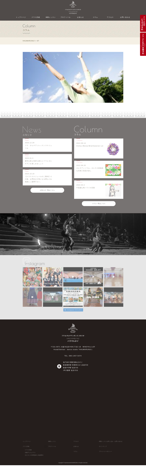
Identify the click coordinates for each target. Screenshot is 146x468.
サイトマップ (103, 448)
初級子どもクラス (30, 455)
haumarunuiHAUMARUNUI (71, 464)
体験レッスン (51, 17)
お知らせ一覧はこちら (47, 191)
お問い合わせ (125, 17)
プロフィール (66, 17)
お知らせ (80, 17)
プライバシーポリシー (105, 453)
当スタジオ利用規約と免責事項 (34, 457)
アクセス (110, 17)
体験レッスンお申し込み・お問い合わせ (110, 443)
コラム (95, 17)
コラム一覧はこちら (98, 204)
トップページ (21, 17)
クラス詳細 (36, 17)
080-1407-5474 (75, 356)
